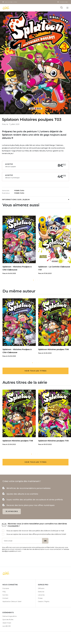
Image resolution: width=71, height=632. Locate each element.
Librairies (41, 595)
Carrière (5, 595)
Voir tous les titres (35, 371)
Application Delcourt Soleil (12, 601)
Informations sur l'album (35, 199)
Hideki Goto (19, 190)
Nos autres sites (11, 2)
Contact (5, 598)
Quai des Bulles (8, 619)
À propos (6, 588)
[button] (33, 280)
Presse (40, 598)
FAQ (4, 592)
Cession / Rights (43, 601)
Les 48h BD (7, 626)
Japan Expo (7, 623)
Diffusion (41, 588)
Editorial (41, 592)
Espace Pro (64, 2)
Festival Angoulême (10, 616)
